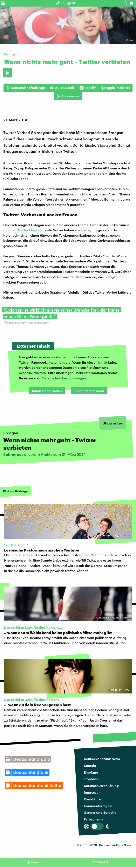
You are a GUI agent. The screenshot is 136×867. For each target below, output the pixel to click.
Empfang (91, 772)
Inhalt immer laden (89, 391)
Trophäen (91, 779)
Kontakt (90, 765)
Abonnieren (68, 96)
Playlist (102, 862)
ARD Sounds (62, 88)
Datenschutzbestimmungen (64, 378)
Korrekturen (93, 799)
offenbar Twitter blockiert (23, 230)
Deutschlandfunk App (25, 88)
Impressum (93, 792)
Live (34, 862)
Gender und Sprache (100, 812)
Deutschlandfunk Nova (102, 759)
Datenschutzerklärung (101, 786)
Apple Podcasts (115, 88)
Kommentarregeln (98, 806)
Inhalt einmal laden (47, 391)
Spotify (88, 88)
